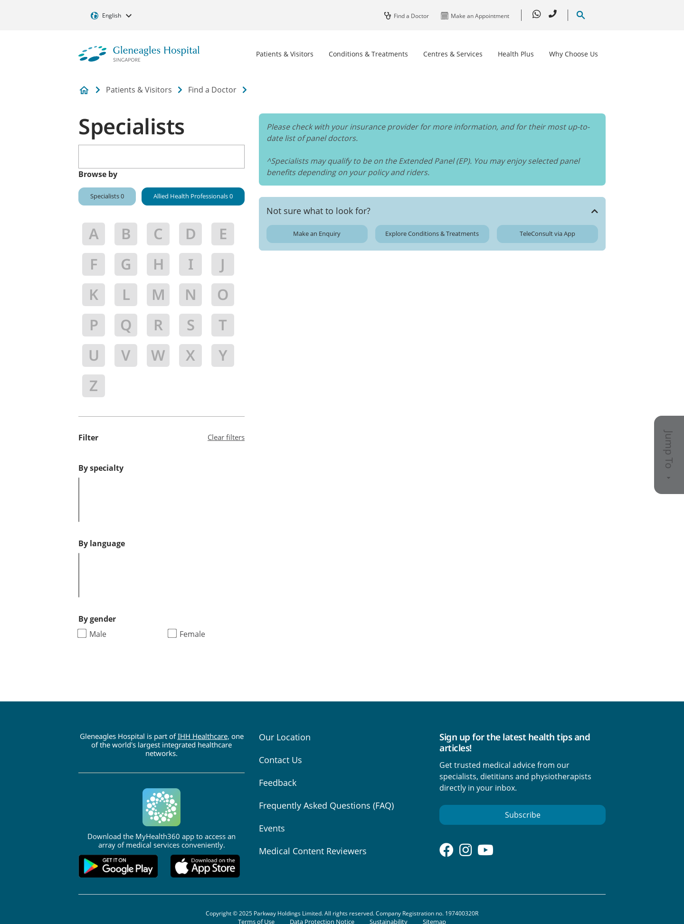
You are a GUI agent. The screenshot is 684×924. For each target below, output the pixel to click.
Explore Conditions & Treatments (432, 233)
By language (101, 543)
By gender (97, 619)
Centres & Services (453, 53)
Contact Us (280, 759)
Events (272, 828)
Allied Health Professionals (193, 196)
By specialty (101, 468)
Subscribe (523, 815)
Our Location (285, 737)
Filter (88, 437)
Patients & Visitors (285, 53)
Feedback (277, 782)
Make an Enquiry (317, 233)
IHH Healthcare (203, 736)
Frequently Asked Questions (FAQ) (326, 805)
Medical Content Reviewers (313, 851)
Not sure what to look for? (318, 210)
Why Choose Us (573, 53)
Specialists (107, 196)
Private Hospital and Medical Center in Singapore (84, 90)
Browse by (97, 174)
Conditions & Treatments (368, 53)
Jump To (669, 454)
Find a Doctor (212, 89)
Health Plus (516, 53)
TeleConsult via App (547, 233)
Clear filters (226, 437)
